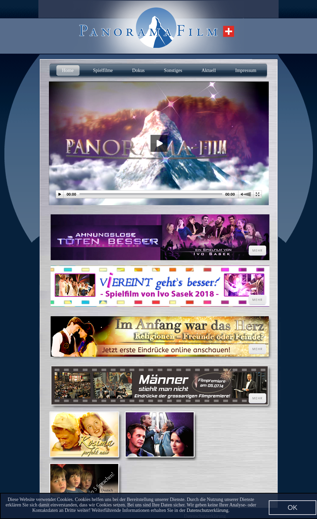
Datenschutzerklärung (207, 510)
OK (293, 507)
